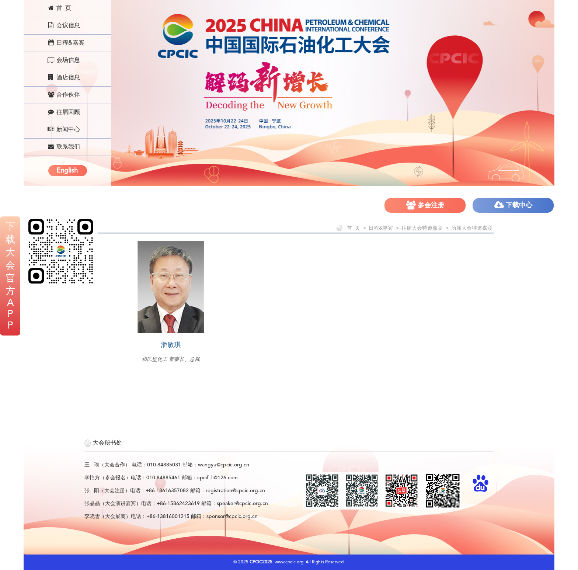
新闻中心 (63, 129)
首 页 (59, 8)
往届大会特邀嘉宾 (422, 228)
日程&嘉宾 (65, 42)
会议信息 (63, 25)
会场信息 (63, 60)
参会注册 (425, 205)
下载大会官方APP (10, 276)
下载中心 (513, 205)
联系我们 (63, 146)
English (67, 170)
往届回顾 (63, 112)
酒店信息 (63, 77)
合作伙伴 (63, 94)
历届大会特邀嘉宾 (471, 228)
